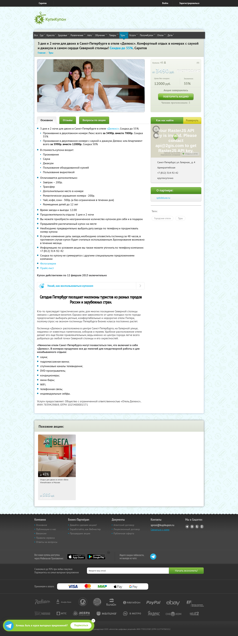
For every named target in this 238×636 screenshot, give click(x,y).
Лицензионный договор (126, 529)
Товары (113, 35)
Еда (42, 35)
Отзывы (67, 120)
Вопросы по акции (94, 120)
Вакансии (41, 533)
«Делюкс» (113, 128)
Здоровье (63, 35)
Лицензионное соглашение (170, 155)
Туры (123, 35)
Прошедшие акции (80, 533)
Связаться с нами (160, 529)
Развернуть (192, 120)
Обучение (101, 35)
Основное (47, 120)
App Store (76, 556)
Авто (90, 35)
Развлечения (78, 35)
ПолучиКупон (147, 35)
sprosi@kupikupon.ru (162, 525)
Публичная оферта (123, 533)
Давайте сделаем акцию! (83, 525)
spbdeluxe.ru (163, 197)
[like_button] (194, 63)
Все (36, 35)
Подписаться (81, 625)
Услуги (133, 35)
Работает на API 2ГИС (172, 153)
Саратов (43, 3)
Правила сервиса (45, 537)
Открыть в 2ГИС (191, 154)
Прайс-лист (47, 268)
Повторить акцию (176, 96)
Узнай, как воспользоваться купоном (70, 286)
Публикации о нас (46, 529)
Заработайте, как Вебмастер (85, 529)
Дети (171, 35)
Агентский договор (123, 525)
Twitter (197, 527)
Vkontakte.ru (192, 527)
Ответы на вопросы (46, 542)
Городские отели (162, 218)
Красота (51, 35)
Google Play (96, 556)
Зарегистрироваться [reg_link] (189, 3)
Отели (161, 35)
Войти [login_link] (165, 3)
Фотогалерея (48, 263)
